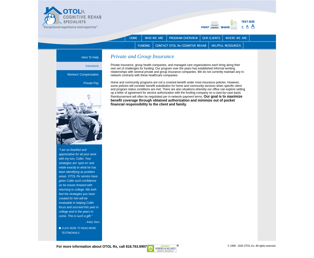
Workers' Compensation (83, 74)
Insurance (92, 66)
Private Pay (91, 83)
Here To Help (90, 57)
